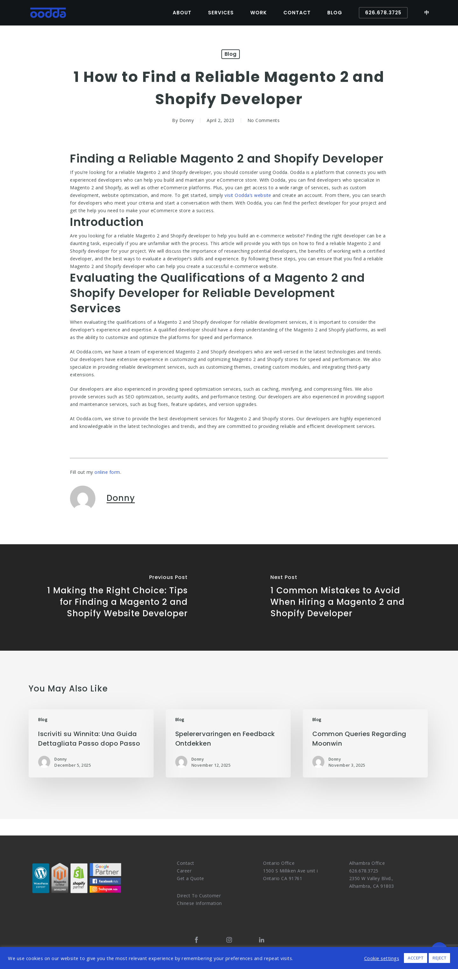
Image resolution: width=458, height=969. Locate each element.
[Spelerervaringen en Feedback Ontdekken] (228, 743)
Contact (185, 863)
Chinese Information (199, 903)
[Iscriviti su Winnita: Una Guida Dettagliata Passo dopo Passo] (91, 743)
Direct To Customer (199, 896)
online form (107, 472)
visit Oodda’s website (248, 195)
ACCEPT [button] (415, 958)
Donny (186, 120)
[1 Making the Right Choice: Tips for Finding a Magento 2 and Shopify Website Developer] (114, 597)
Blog (231, 54)
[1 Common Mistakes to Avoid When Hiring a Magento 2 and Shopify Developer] (343, 597)
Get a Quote (190, 878)
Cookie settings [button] (381, 958)
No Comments (263, 120)
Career (184, 871)
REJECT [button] (439, 958)
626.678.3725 (363, 871)
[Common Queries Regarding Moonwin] (365, 743)
